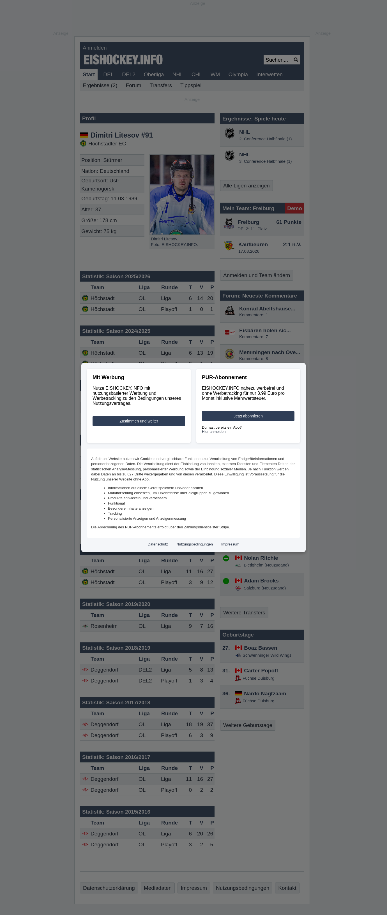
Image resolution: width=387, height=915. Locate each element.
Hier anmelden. (214, 431)
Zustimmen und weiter (138, 421)
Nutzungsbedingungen (194, 544)
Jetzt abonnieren (248, 416)
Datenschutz (158, 544)
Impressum (230, 544)
